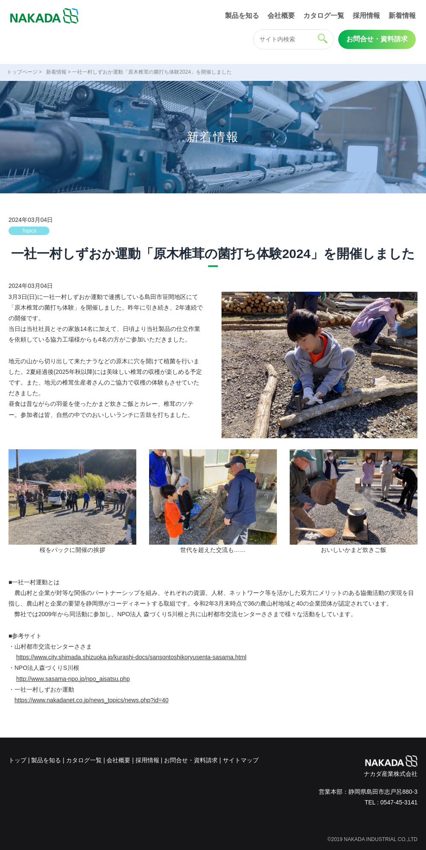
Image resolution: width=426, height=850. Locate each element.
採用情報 (366, 15)
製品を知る (242, 15)
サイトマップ (241, 760)
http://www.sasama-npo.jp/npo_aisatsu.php (73, 678)
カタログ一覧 (323, 15)
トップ (17, 760)
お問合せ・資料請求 (377, 39)
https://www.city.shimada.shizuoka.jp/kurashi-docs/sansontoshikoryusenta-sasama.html (131, 657)
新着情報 (402, 15)
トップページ (22, 72)
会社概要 (281, 15)
